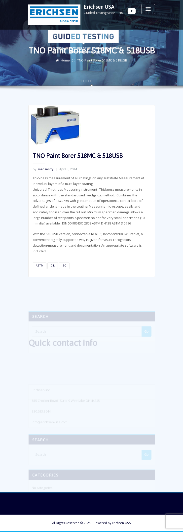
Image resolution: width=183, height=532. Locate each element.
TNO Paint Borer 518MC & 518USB (102, 61)
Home (65, 61)
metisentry (43, 177)
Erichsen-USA (121, 523)
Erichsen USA (99, 7)
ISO (64, 273)
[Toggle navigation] (148, 9)
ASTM (39, 273)
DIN (52, 273)
